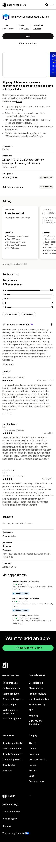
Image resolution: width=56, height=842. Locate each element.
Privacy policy (9, 535)
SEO (31, 710)
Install (28, 36)
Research (7, 770)
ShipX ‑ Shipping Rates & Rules (25, 615)
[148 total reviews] (52, 290)
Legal (32, 776)
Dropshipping (36, 682)
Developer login (10, 804)
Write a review (11, 314)
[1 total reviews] (53, 298)
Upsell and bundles (39, 699)
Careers (33, 748)
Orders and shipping (12, 699)
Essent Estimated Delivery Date (26, 582)
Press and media (37, 759)
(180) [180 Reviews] (26, 28)
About (32, 743)
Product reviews (37, 693)
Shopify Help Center (12, 743)
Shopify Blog (8, 765)
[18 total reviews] (52, 307)
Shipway (37, 28)
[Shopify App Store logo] (14, 5)
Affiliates (33, 770)
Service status (36, 781)
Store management (12, 718)
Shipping (33, 715)
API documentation (12, 748)
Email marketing (37, 704)
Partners (33, 765)
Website (6, 550)
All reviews (28, 314)
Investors (34, 754)
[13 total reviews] (52, 294)
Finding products (11, 688)
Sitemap (6, 826)
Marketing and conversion (9, 711)
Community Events (12, 759)
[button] (28, 587)
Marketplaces (36, 688)
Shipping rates (9, 177)
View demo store (28, 43)
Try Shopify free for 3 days (28, 647)
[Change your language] (20, 795)
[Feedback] (51, 324)
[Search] (46, 4)
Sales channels (10, 682)
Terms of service (11, 811)
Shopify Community (12, 754)
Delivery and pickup (12, 187)
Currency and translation (36, 722)
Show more (8, 364)
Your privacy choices (13, 833)
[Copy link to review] (10, 371)
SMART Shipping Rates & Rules (25, 599)
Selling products (10, 693)
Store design (9, 704)
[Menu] (52, 4)
